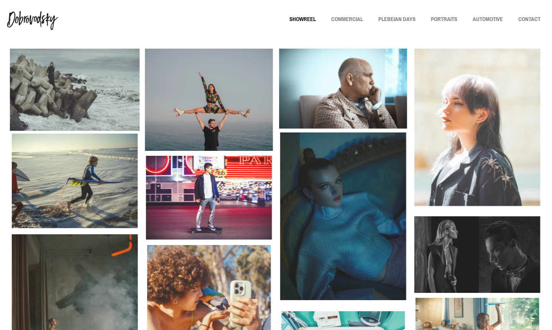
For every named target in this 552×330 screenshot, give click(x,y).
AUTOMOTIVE (488, 19)
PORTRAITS (444, 19)
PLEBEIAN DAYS (397, 19)
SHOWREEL (302, 19)
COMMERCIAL (347, 19)
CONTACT (529, 19)
